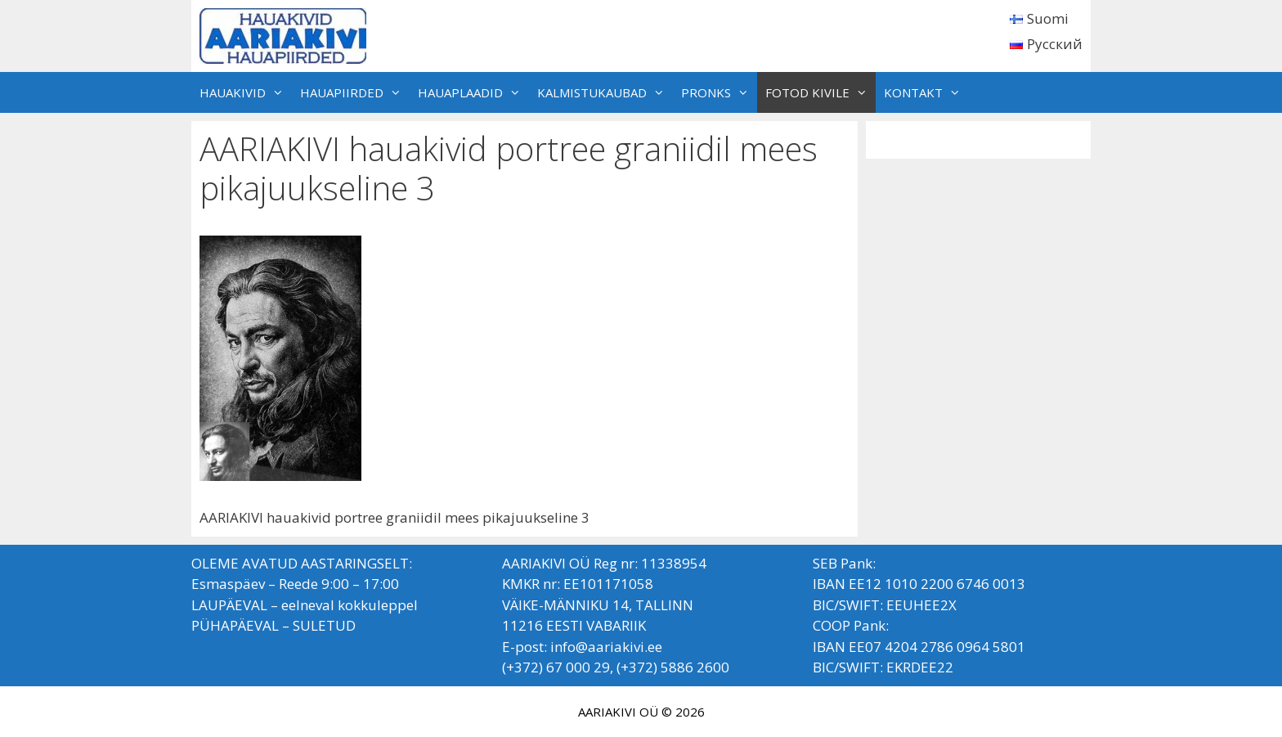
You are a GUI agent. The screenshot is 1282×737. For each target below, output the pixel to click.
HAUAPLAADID (473, 92)
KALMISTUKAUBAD (605, 92)
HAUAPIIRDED (355, 92)
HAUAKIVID (245, 92)
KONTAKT (926, 92)
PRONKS (719, 92)
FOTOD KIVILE (820, 92)
